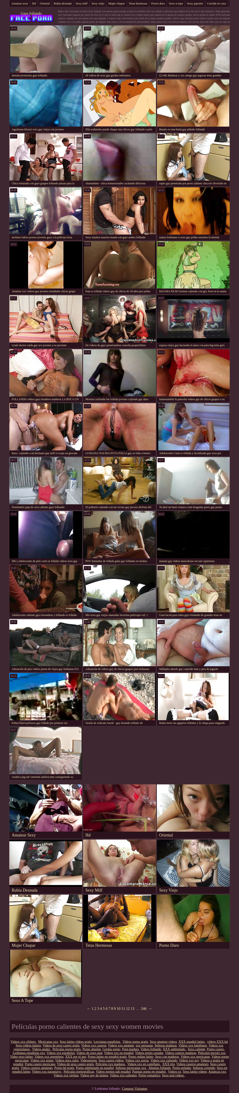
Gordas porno (111, 1049)
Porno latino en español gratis (107, 1056)
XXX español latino (192, 1041)
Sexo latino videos (195, 1071)
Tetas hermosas (138, 3)
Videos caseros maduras (180, 1053)
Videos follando (151, 1049)
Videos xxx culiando (163, 1060)
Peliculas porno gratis (67, 1049)
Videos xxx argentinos (49, 1056)
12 (128, 1009)
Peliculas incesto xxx (211, 1053)
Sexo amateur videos (163, 1041)
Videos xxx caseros (93, 1045)
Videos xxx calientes (123, 1075)
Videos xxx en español (119, 1053)
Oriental (45, 3)
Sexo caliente (196, 1049)
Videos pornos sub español (113, 1071)
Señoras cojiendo (204, 1068)
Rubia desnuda (63, 3)
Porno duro (158, 3)
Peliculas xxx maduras (110, 1064)
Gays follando (31, 13)
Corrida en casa (216, 3)
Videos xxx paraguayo (47, 1071)
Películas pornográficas (78, 1071)
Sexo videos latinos (28, 1045)
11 (123, 1009)
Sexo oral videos (173, 1075)
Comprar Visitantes (134, 1088)
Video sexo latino (21, 1056)
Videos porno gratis (135, 1041)
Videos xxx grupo (41, 1060)
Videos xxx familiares (192, 1045)
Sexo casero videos (111, 1060)
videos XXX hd (217, 1041)
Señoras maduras (166, 1045)
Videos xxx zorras (137, 1060)
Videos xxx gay (189, 1060)
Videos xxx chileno (24, 1041)
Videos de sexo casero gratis (61, 1045)
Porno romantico (149, 1075)
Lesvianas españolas (107, 1041)
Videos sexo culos (67, 1060)
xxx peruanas (144, 1045)
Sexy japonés (195, 3)
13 (132, 1009)
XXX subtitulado (174, 1049)
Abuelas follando (159, 1068)
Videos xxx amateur (121, 1045)
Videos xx (174, 1071)
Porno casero (216, 1049)
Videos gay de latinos (94, 1075)
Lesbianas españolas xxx (29, 1053)
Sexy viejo (97, 3)
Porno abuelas (92, 1049)
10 (118, 1009)
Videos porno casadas (149, 1053)
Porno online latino (140, 1056)
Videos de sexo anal (89, 1053)
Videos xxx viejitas (66, 1075)
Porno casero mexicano (40, 1064)
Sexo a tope (176, 3)
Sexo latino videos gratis (76, 1041)
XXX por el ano (75, 1056)
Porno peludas (181, 1068)
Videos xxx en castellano (144, 1064)
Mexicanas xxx (48, 1041)
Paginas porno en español (149, 1071)
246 (144, 1009)
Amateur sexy (19, 3)
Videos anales (41, 1049)
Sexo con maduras (167, 1056)
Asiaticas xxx (217, 1071)
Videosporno (88, 1060)
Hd (34, 3)
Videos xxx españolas (60, 1053)
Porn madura (130, 1049)
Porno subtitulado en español (95, 1068)
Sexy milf (82, 3)
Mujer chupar (116, 3)
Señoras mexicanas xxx (131, 1068)
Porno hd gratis (64, 1068)
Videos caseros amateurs (192, 1064)
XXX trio (168, 1064)
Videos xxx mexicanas (195, 1056)
